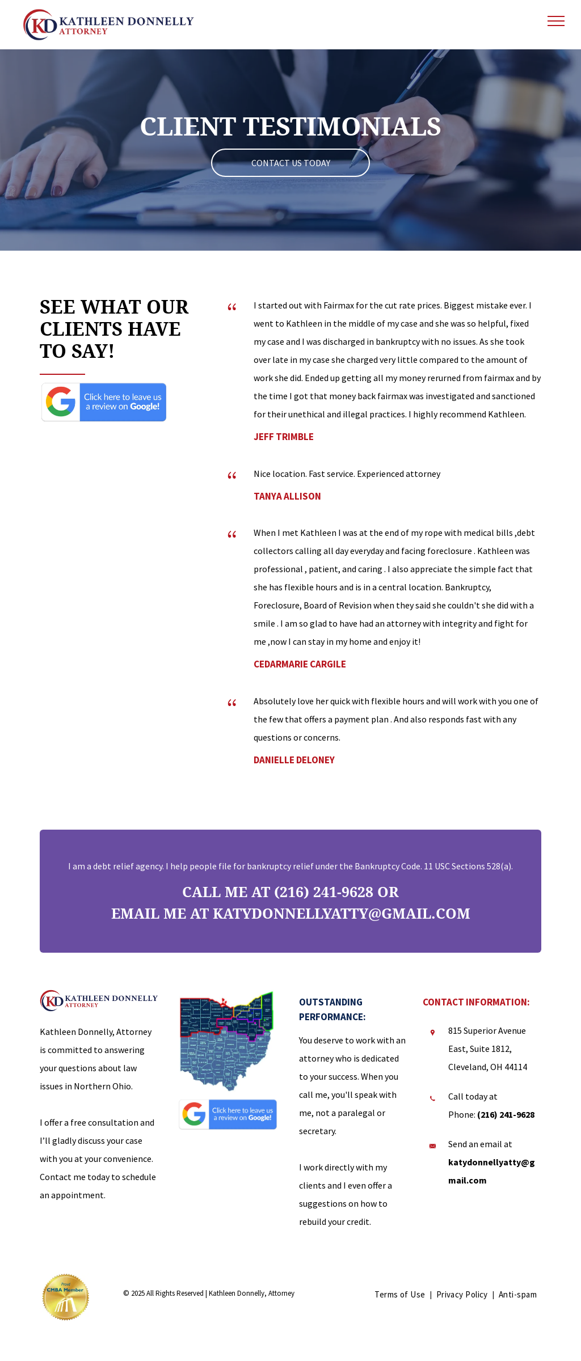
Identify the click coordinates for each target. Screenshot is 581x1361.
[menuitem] (400, 1294)
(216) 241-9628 (323, 892)
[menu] (556, 21)
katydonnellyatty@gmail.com (341, 914)
